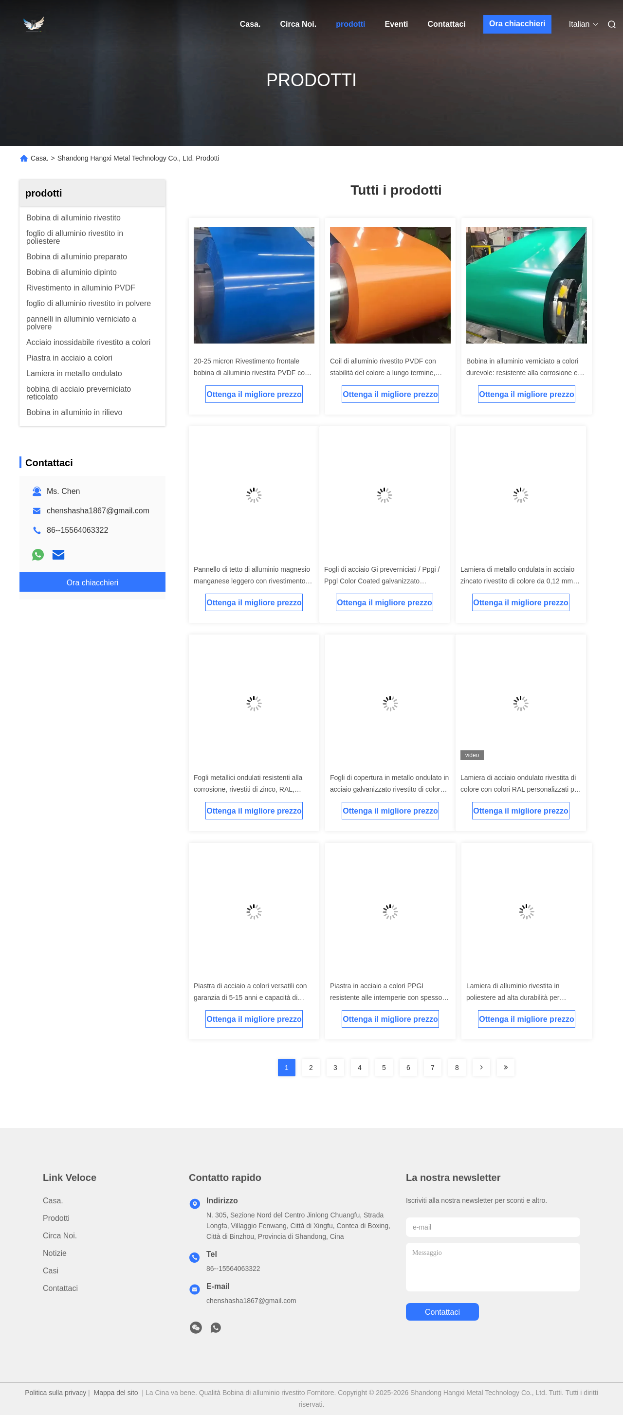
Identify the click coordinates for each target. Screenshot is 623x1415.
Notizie (55, 1253)
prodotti (350, 24)
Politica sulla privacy (55, 1393)
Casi (50, 1271)
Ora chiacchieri (517, 23)
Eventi (396, 24)
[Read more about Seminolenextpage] (481, 1067)
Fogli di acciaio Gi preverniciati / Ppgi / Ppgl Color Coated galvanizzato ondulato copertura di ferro (382, 581)
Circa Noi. (298, 24)
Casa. (250, 24)
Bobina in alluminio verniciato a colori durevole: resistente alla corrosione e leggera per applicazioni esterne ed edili (526, 372)
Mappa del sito (116, 1393)
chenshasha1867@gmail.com (98, 511)
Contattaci (447, 24)
